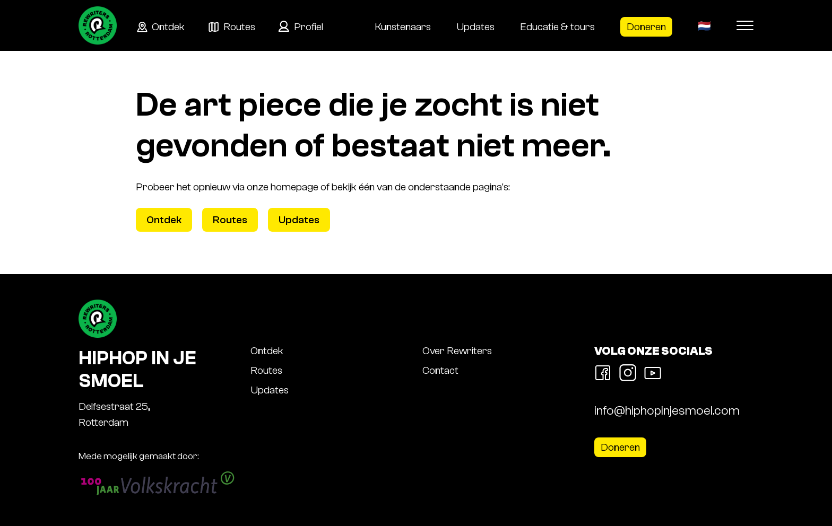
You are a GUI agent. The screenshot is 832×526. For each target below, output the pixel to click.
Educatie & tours (557, 27)
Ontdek (168, 27)
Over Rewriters (457, 351)
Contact (440, 370)
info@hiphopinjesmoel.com (667, 411)
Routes (239, 27)
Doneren (646, 27)
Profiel (308, 27)
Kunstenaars (403, 27)
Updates (475, 27)
